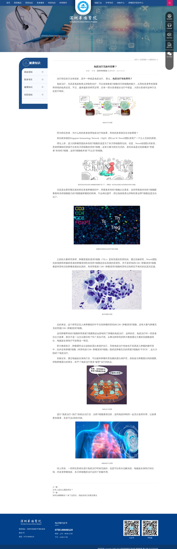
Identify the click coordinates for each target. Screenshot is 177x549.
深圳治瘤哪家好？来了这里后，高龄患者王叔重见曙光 (75, 495)
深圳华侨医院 (102, 71)
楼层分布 (169, 47)
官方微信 (169, 57)
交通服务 (169, 28)
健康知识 (28, 87)
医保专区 (169, 38)
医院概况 (17, 3)
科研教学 (63, 3)
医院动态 (29, 3)
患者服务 (169, 19)
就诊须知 (28, 72)
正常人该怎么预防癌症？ (63, 490)
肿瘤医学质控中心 (135, 3)
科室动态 (52, 3)
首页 (8, 3)
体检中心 (121, 3)
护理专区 (109, 3)
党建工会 (98, 3)
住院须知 (28, 95)
